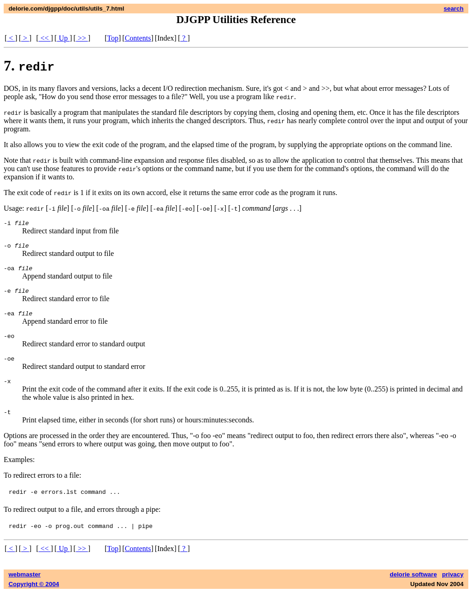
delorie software (413, 586)
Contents (138, 38)
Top (112, 38)
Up (63, 38)
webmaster (24, 586)
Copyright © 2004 (33, 596)
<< (45, 38)
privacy (453, 586)
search (454, 8)
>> (82, 38)
